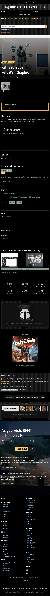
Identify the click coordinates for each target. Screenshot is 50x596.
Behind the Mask (31, 500)
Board (3, 532)
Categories (5, 506)
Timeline (30, 21)
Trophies (29, 524)
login (9, 108)
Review (39, 21)
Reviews (4, 514)
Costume (4, 521)
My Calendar (30, 530)
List (43, 21)
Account (36, 11)
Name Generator (31, 519)
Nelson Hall (30, 545)
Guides (4, 565)
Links (28, 521)
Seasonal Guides (6, 570)
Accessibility (29, 588)
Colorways (5, 508)
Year (19, 21)
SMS (32, 397)
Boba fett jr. (22, 197)
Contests (29, 516)
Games (4, 554)
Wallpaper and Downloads (9, 556)
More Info (25, 366)
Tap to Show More (25, 269)
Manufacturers (6, 511)
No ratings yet (16, 77)
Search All (6, 29)
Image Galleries (6, 544)
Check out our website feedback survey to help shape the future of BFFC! (24, 577)
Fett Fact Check (6, 568)
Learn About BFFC (8, 484)
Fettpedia (29, 498)
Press (28, 557)
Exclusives (5, 563)
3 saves (25, 77)
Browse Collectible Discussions (9, 389)
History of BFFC (30, 559)
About (28, 552)
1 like (19, 202)
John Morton (30, 537)
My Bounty (10, 18)
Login (32, 449)
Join (4, 108)
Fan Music (5, 546)
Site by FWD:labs (43, 588)
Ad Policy (25, 328)
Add (40, 18)
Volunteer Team (31, 554)
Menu (2, 11)
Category (8, 21)
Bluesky (36, 397)
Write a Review (6, 170)
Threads (42, 397)
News (3, 560)
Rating (35, 21)
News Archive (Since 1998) (9, 562)
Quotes (28, 509)
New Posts (5, 535)
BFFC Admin (34, 197)
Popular (21, 18)
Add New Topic (8, 182)
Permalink (6, 238)
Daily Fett (5, 543)
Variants (5, 525)
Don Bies (29, 535)
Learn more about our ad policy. (39, 418)
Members (29, 518)
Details (4, 527)
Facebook (17, 397)
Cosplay (5, 528)
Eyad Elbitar (30, 544)
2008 (2, 77)
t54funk (13, 197)
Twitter (23, 397)
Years (4, 516)
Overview (3, 18)
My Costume (5, 523)
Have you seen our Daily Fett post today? (25, 2)
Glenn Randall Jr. (31, 542)
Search (19, 11)
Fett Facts (29, 504)
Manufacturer (24, 21)
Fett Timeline (30, 507)
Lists (4, 509)
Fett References (31, 505)
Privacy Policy (21, 588)
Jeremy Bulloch (31, 549)
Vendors (27, 18)
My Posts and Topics (7, 534)
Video (4, 551)
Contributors (34, 18)
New (16, 18)
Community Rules (6, 588)
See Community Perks (9, 468)
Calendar (29, 528)
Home (3, 498)
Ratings (4, 513)
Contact (29, 562)
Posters (14, 29)
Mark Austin (30, 538)
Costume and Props (31, 547)
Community (29, 512)
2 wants (12, 202)
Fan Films (5, 549)
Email (28, 397)
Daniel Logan (30, 533)
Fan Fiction (5, 553)
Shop (28, 561)
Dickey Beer (29, 540)
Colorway (14, 21)
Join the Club (21, 449)
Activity (29, 514)
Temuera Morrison (31, 532)
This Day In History (31, 502)
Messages (29, 523)
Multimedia (4, 541)
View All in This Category (9, 272)
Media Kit (29, 556)
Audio (4, 548)
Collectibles (5, 502)
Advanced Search (5, 32)
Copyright (14, 588)
